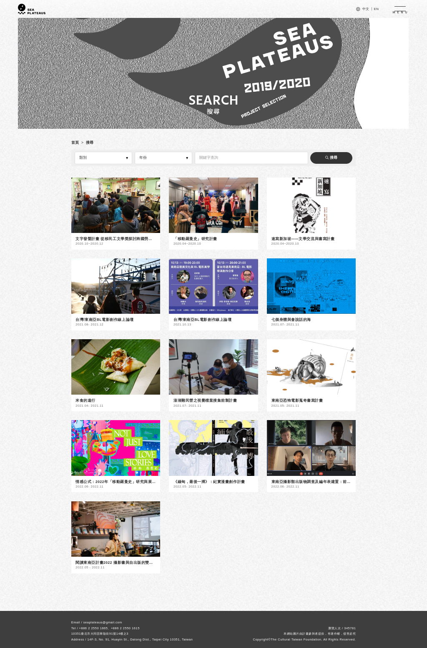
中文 (365, 9)
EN (376, 9)
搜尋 (90, 142)
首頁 (75, 142)
